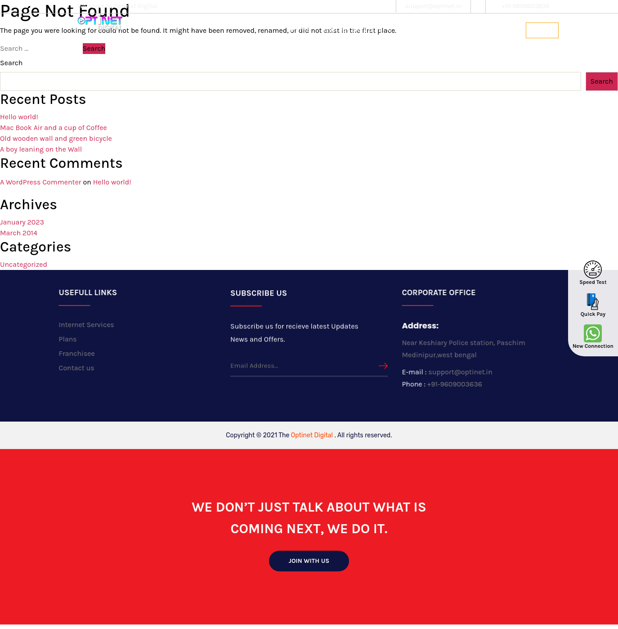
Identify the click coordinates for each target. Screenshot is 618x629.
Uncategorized (23, 264)
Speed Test (592, 282)
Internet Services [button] (353, 30)
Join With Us (309, 561)
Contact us (500, 30)
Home (300, 30)
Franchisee (450, 30)
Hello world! (19, 116)
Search (11, 62)
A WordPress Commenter (40, 182)
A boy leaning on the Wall (41, 149)
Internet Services (79, 324)
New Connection (593, 346)
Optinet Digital (312, 435)
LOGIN (542, 30)
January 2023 (22, 222)
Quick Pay (593, 314)
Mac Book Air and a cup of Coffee (53, 127)
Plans (411, 30)
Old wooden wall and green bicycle (56, 138)
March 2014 (18, 233)
